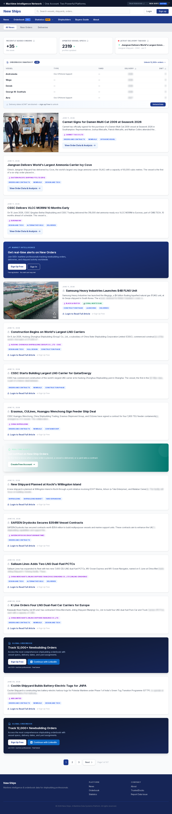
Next (89, 762)
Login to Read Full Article (76, 314)
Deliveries (43, 27)
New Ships (12, 11)
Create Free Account (23, 464)
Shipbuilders (64, 19)
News (6, 19)
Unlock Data (158, 104)
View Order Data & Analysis (80, 145)
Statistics (44, 19)
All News (10, 27)
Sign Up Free (17, 266)
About (96, 19)
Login (149, 11)
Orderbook (22, 19)
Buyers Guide (82, 19)
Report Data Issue (139, 794)
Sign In (33, 266)
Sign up (162, 11)
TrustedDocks (137, 4)
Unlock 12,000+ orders (155, 62)
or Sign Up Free (98, 314)
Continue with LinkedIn (43, 662)
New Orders (26, 27)
